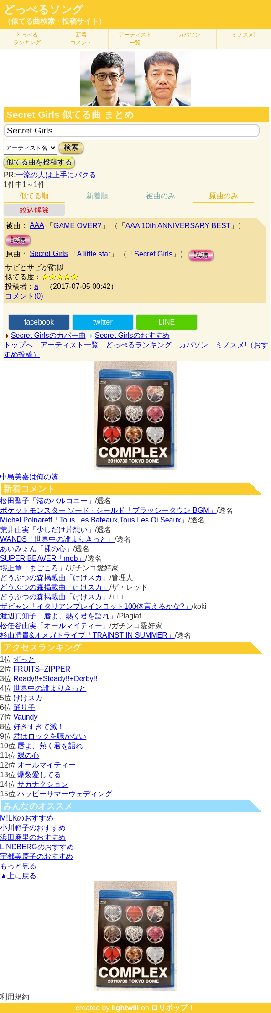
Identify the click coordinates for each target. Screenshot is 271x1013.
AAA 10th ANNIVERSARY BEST (178, 225)
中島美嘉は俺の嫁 (29, 476)
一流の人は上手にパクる (56, 175)
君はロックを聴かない (49, 736)
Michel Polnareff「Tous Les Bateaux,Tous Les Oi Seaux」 (94, 520)
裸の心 (28, 755)
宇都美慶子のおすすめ (36, 856)
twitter (103, 322)
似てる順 (34, 196)
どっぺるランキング (139, 345)
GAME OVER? (77, 225)
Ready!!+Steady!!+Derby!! (55, 678)
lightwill (125, 1008)
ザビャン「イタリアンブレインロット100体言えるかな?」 (96, 606)
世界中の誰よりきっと (49, 688)
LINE (167, 322)
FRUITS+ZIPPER (41, 669)
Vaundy (25, 717)
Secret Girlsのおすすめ (132, 335)
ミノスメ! (243, 35)
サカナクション (42, 784)
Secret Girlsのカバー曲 (48, 335)
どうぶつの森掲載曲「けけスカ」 (54, 577)
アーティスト (135, 39)
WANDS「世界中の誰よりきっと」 (57, 539)
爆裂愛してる (39, 774)
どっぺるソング (43, 10)
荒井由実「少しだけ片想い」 (47, 529)
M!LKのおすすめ (26, 818)
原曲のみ (223, 196)
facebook (39, 322)
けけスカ (27, 698)
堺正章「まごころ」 (33, 568)
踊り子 (24, 707)
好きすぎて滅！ (38, 726)
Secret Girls (49, 253)
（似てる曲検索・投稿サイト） (55, 21)
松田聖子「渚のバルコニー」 (47, 501)
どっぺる (27, 39)
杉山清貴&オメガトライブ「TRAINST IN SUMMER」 (87, 635)
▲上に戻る (18, 876)
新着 (81, 39)
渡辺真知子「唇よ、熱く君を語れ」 (58, 616)
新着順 (97, 196)
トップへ (18, 345)
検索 (71, 147)
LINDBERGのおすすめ (37, 847)
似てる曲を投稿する (39, 162)
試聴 (18, 240)
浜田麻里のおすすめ (33, 837)
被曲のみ (160, 196)
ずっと (24, 659)
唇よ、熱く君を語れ (50, 746)
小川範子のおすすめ (33, 828)
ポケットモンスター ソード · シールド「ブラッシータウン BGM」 (108, 510)
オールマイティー (46, 765)
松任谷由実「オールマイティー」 (54, 625)
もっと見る (18, 866)
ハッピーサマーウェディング (64, 794)
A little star (94, 254)
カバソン (189, 35)
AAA (37, 225)
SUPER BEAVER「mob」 (42, 558)
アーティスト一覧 (69, 345)
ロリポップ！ (173, 1008)
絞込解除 (34, 210)
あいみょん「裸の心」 (36, 549)
